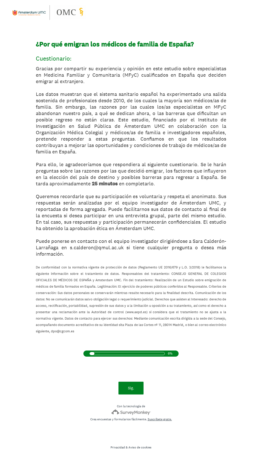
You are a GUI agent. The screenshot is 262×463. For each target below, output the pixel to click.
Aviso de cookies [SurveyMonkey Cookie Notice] (139, 447)
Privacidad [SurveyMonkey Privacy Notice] (118, 447)
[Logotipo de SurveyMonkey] (131, 412)
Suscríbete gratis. (160, 419)
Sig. (131, 388)
